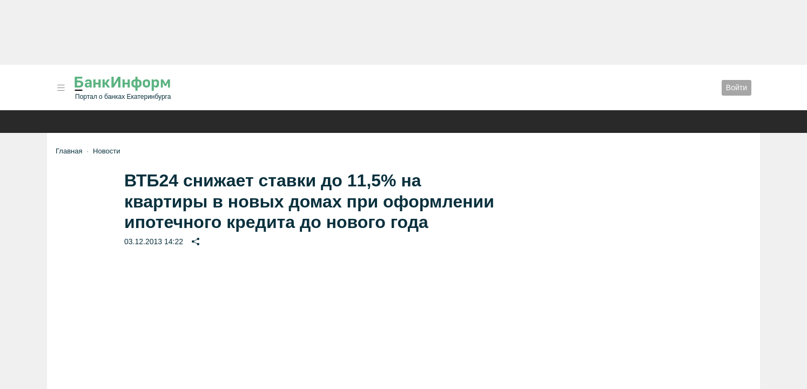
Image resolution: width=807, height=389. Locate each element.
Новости (106, 151)
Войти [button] (736, 87)
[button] (61, 87)
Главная (69, 151)
